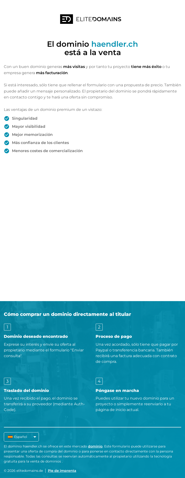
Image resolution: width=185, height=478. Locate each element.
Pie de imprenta (62, 470)
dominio (95, 446)
